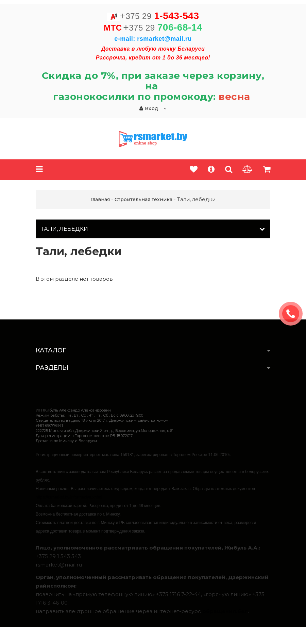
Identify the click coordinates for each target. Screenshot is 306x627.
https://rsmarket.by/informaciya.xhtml (69, 497)
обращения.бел (225, 611)
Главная (100, 199)
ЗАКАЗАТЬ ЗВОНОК (293, 313)
